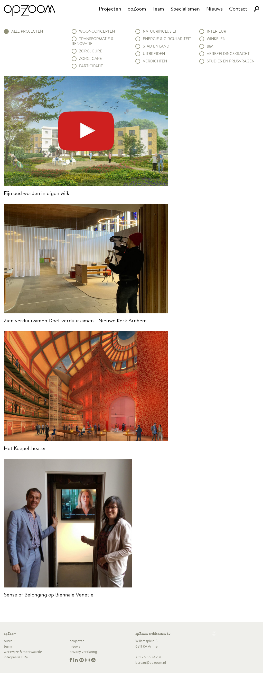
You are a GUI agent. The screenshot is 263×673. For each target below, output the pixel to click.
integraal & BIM (16, 657)
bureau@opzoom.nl (150, 662)
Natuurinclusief (160, 31)
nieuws (75, 646)
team (8, 646)
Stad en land (156, 46)
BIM (210, 46)
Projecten (110, 8)
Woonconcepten (97, 31)
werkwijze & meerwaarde (23, 651)
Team (158, 8)
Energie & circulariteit (167, 38)
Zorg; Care (90, 58)
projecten (77, 641)
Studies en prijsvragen (231, 61)
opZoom (137, 8)
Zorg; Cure (90, 51)
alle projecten (27, 31)
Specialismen (185, 8)
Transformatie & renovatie (93, 41)
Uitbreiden (154, 53)
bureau (9, 641)
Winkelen (216, 38)
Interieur (216, 31)
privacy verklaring (83, 651)
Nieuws (214, 8)
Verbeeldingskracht (228, 53)
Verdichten (155, 61)
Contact (238, 8)
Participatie (91, 66)
